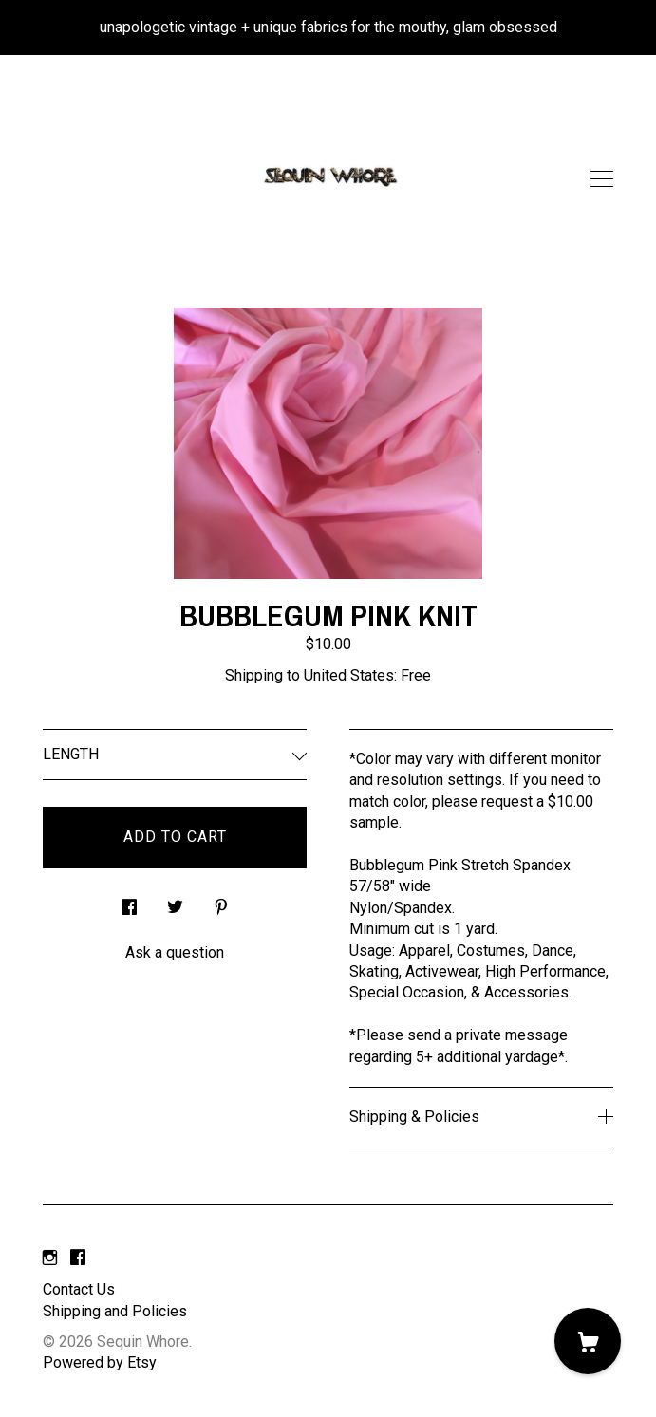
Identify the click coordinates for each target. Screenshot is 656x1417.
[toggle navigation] (601, 179)
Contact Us (79, 1289)
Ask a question (174, 952)
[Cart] (587, 1341)
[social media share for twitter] (175, 903)
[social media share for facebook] (129, 903)
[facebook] (77, 1258)
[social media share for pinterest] (221, 903)
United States (349, 675)
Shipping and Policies (115, 1311)
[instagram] (50, 1258)
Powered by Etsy (100, 1362)
